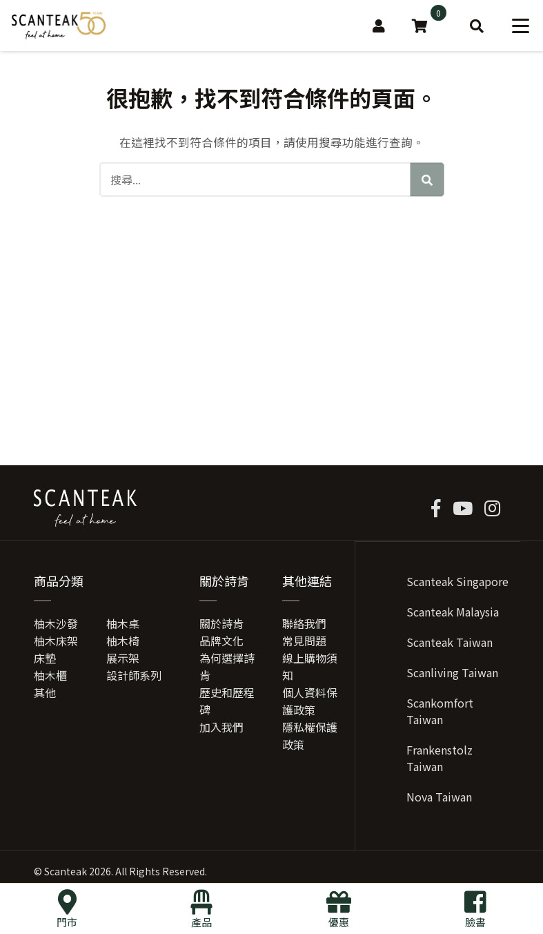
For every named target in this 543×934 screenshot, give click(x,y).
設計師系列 (133, 678)
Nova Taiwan (439, 799)
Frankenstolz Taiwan (439, 760)
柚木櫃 (50, 678)
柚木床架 (56, 643)
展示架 (122, 660)
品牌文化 (221, 643)
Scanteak (65, 874)
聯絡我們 (304, 626)
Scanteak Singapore (457, 584)
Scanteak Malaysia (452, 614)
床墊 (45, 660)
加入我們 (221, 729)
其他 (45, 695)
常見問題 (304, 643)
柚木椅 (122, 643)
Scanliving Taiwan (452, 675)
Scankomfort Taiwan (439, 713)
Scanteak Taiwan (449, 644)
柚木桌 (122, 626)
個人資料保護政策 (309, 704)
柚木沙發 (56, 626)
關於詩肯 (221, 626)
